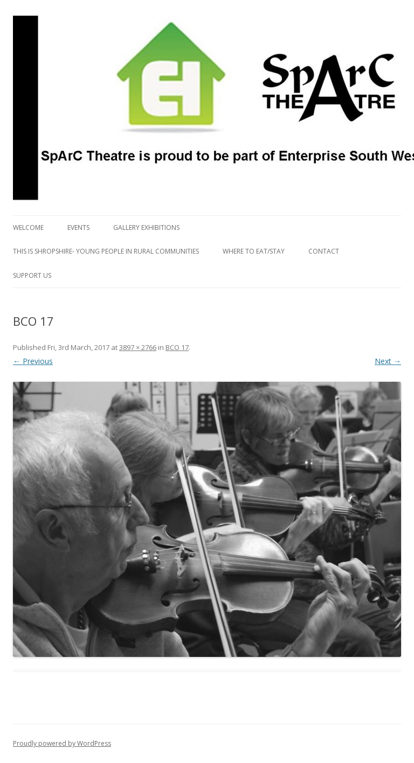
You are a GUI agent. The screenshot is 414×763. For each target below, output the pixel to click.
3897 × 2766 (137, 347)
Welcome (28, 227)
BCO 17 (177, 347)
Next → (388, 361)
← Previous (33, 361)
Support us (32, 275)
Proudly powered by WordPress (62, 743)
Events (78, 227)
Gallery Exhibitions (146, 227)
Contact (323, 251)
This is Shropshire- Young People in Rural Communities (106, 251)
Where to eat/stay (254, 251)
